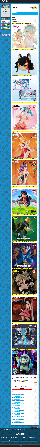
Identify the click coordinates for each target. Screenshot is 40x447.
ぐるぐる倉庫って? (7, 429)
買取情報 (4, 9)
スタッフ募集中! (13, 429)
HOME (2, 429)
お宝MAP (5, 11)
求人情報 (4, 13)
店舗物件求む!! (19, 429)
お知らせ (4, 16)
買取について (24, 429)
